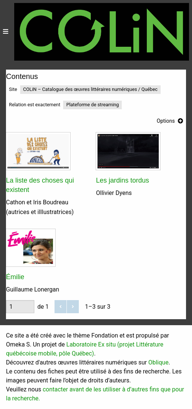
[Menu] (5, 31)
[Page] (20, 306)
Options (166, 121)
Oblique (158, 362)
